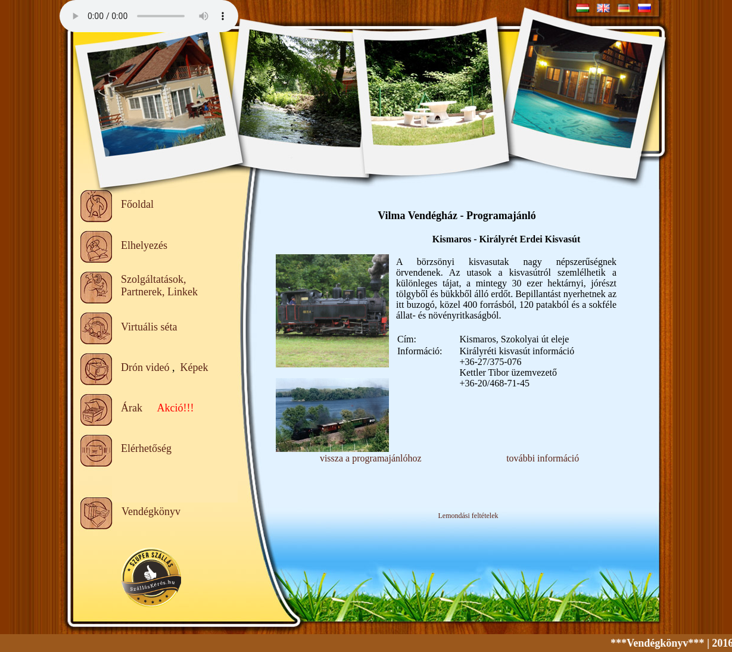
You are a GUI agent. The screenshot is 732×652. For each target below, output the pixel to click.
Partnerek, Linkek (159, 292)
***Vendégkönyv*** (663, 643)
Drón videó (145, 367)
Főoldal (137, 204)
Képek (194, 367)
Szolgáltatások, (153, 279)
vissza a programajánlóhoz (371, 458)
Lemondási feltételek (468, 515)
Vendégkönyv (151, 511)
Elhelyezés (144, 245)
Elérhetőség (146, 448)
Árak (131, 408)
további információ (542, 458)
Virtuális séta (149, 327)
